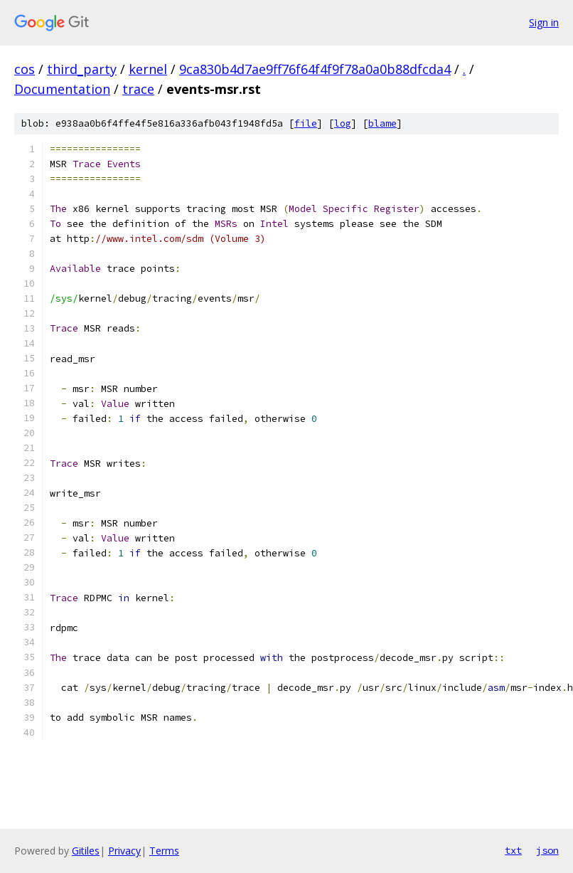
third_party (82, 69)
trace (138, 88)
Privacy (124, 850)
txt (513, 850)
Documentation (62, 88)
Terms (164, 850)
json (547, 850)
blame (382, 123)
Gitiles (86, 850)
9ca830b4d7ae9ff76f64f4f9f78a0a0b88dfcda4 (315, 69)
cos (24, 69)
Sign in (544, 22)
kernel (148, 69)
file (305, 123)
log (342, 123)
